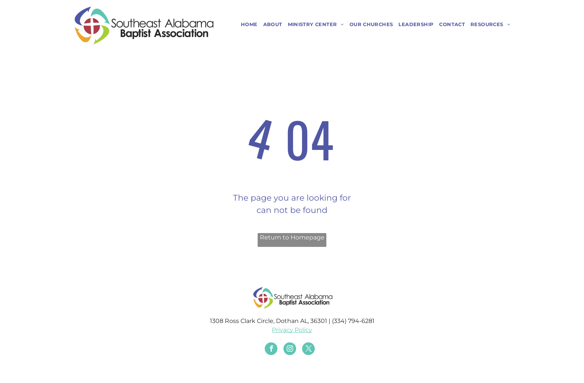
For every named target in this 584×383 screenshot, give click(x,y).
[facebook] (271, 349)
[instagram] (289, 349)
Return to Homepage (292, 237)
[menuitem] (246, 24)
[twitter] (308, 349)
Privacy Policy (292, 329)
